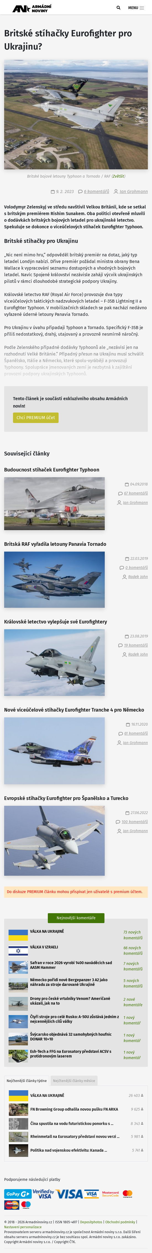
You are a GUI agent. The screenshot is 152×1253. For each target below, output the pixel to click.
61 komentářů (136, 733)
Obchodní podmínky (120, 1222)
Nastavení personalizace (23, 1227)
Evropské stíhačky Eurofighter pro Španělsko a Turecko (66, 798)
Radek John (138, 576)
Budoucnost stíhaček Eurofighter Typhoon (51, 470)
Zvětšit (118, 176)
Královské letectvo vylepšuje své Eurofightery (55, 622)
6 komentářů (96, 191)
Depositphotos (91, 1222)
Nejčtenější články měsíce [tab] (74, 1081)
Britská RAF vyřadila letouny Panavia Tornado (55, 544)
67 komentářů (136, 493)
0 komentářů (136, 567)
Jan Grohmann (134, 191)
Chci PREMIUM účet (36, 417)
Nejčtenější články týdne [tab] (27, 1081)
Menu (136, 8)
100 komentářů (135, 822)
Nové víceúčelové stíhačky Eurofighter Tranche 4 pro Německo (74, 710)
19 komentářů (136, 645)
